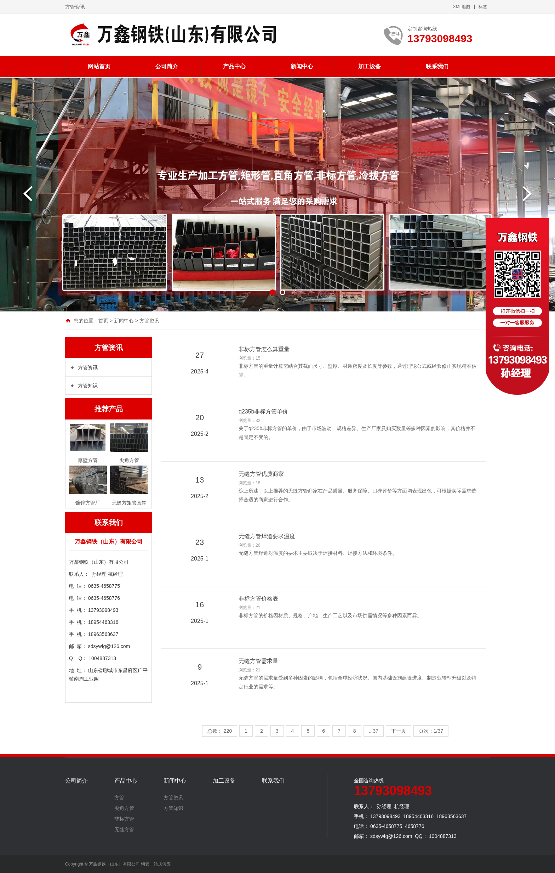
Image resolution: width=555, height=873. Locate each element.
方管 (119, 797)
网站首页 (99, 66)
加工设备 (369, 66)
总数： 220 (219, 731)
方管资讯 (149, 320)
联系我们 (437, 66)
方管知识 (88, 385)
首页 (103, 320)
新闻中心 (302, 66)
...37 (373, 731)
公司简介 (166, 66)
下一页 (398, 731)
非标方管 (124, 818)
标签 (483, 6)
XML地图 (461, 6)
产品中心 (234, 66)
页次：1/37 (431, 731)
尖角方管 (124, 808)
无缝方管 (124, 829)
